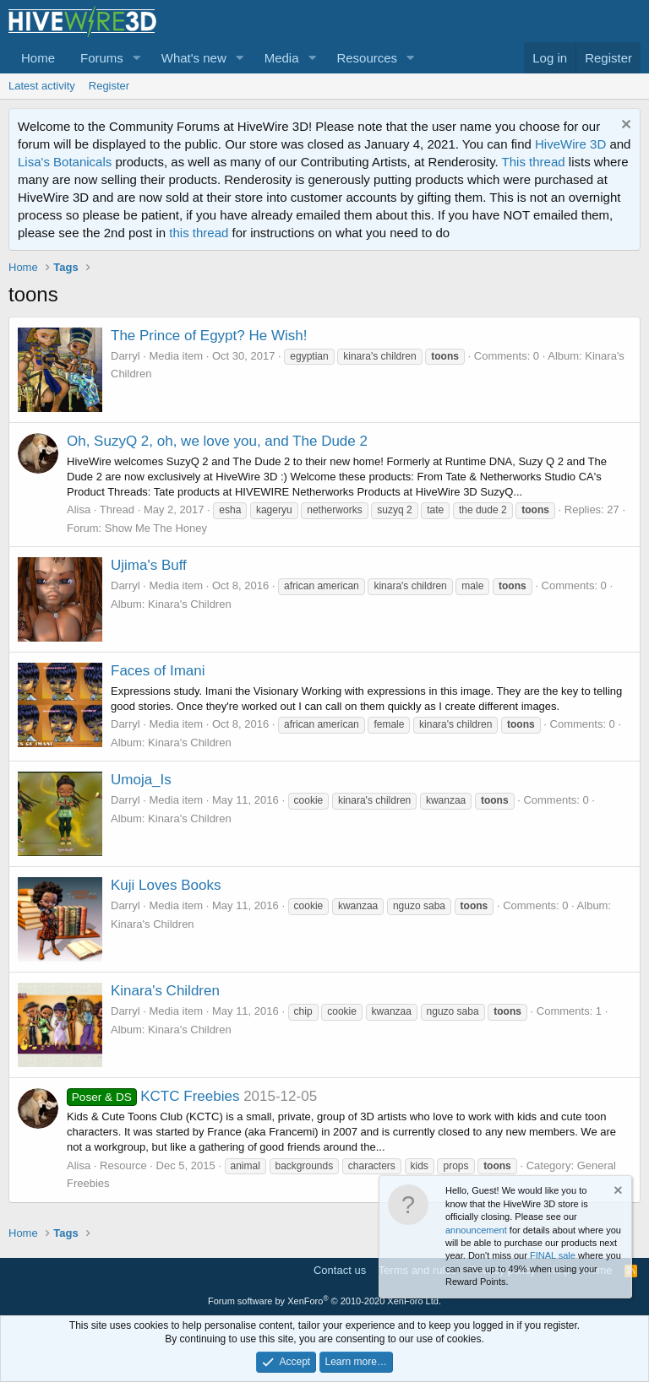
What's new (193, 58)
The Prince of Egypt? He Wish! (209, 336)
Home (38, 58)
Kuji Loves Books (166, 885)
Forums (101, 58)
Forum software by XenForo (324, 1301)
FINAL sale (552, 1255)
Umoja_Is (141, 780)
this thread (198, 232)
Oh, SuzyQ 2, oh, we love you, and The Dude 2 (217, 441)
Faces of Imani (158, 671)
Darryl (125, 356)
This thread (533, 161)
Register (109, 85)
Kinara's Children (165, 991)
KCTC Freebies (153, 1096)
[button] (137, 57)
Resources (366, 58)
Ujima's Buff (149, 565)
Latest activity (41, 85)
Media (282, 58)
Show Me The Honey (156, 528)
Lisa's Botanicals (65, 161)
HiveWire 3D (570, 144)
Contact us (340, 1270)
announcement (476, 1230)
